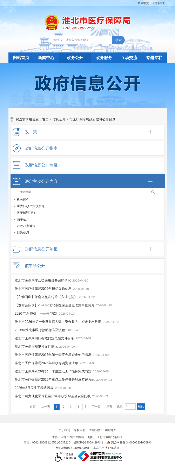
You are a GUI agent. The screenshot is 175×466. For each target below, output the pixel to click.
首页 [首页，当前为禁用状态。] (33, 406)
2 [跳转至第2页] (64, 406)
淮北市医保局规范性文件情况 (36, 346)
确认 (141, 406)
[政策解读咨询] (160, 213)
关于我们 (64, 430)
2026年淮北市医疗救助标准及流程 (40, 330)
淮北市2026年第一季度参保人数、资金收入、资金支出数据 (58, 321)
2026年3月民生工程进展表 (34, 388)
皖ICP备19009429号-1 (88, 442)
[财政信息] (160, 233)
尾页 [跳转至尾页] (109, 406)
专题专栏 (154, 57)
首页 (45, 119)
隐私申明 (79, 430)
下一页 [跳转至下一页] (96, 406)
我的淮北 (159, 3)
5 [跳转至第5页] (85, 406)
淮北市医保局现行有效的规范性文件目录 (44, 338)
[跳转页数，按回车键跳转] (130, 406)
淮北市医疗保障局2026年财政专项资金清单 (46, 363)
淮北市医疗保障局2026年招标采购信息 (43, 288)
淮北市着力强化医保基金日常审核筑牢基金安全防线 (53, 396)
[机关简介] (160, 200)
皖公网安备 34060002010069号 (129, 442)
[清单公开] (84, 219)
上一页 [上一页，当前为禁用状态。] (45, 406)
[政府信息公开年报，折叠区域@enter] (88, 249)
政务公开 (75, 57)
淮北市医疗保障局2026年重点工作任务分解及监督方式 (55, 379)
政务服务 (104, 57)
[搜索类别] (58, 40)
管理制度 (95, 430)
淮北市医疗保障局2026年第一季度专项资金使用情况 (53, 355)
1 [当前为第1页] (56, 406)
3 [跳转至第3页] (71, 406)
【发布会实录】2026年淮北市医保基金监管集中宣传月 (55, 305)
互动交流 (129, 57)
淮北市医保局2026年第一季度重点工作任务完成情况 (53, 371)
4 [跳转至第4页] (78, 406)
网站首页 (21, 57)
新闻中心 (46, 57)
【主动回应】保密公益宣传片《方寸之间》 (46, 297)
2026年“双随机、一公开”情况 (36, 313)
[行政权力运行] (160, 226)
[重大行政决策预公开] (160, 206)
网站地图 (110, 430)
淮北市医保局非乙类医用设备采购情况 (43, 280)
